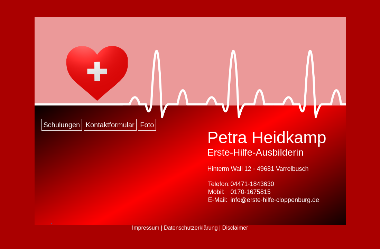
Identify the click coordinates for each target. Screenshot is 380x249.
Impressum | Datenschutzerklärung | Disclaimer (190, 228)
